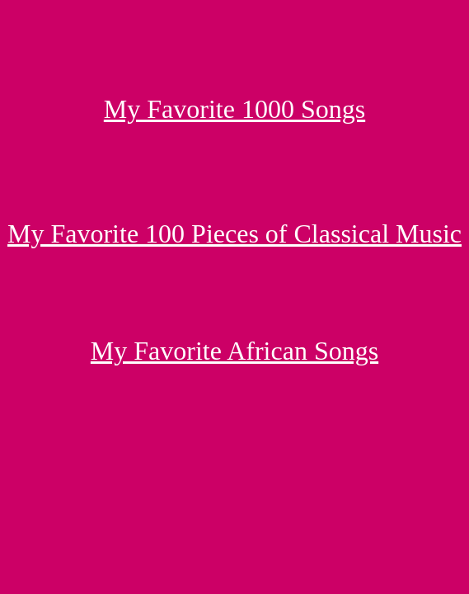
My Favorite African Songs (234, 350)
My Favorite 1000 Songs (234, 109)
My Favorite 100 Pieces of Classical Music (234, 233)
